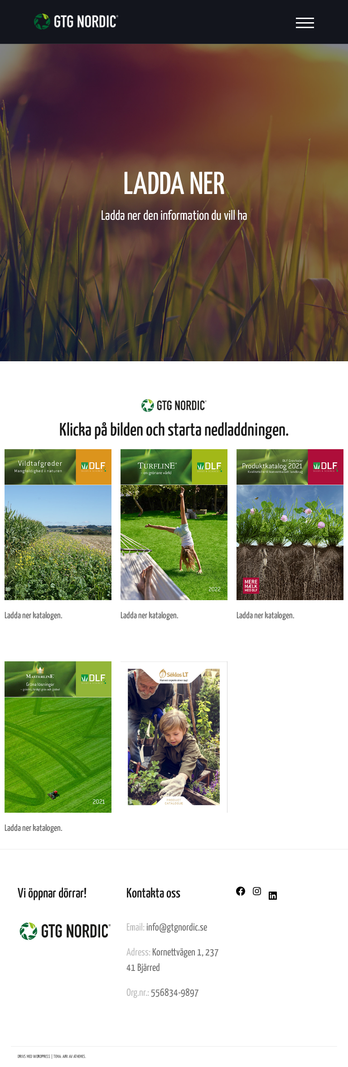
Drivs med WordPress (34, 1057)
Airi (65, 1057)
